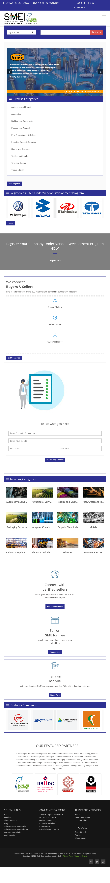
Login (80, 3)
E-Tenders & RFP (82, 817)
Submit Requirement (55, 459)
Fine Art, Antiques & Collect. (23, 135)
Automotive (16, 114)
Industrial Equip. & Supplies (23, 142)
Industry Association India (15, 826)
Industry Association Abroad (16, 829)
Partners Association (13, 832)
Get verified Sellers (55, 606)
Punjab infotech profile (49, 829)
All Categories (14, 184)
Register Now (55, 261)
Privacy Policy (68, 856)
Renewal (81, 8)
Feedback (8, 817)
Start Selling (55, 652)
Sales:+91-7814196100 (17, 3)
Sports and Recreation (21, 149)
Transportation (17, 170)
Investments (44, 826)
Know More (55, 695)
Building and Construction (22, 121)
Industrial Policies (47, 823)
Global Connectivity (48, 820)
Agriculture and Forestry (22, 107)
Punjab (78, 835)
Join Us (90, 3)
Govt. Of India (81, 832)
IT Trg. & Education (47, 817)
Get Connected (14, 358)
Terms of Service (80, 856)
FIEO (77, 814)
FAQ (6, 823)
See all (10, 223)
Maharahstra (80, 838)
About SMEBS (10, 820)
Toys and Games (18, 163)
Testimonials (9, 835)
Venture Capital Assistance (51, 814)
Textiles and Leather (20, 156)
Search (96, 32)
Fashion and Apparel (20, 128)
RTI (5, 814)
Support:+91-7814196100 (46, 3)
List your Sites (81, 820)
